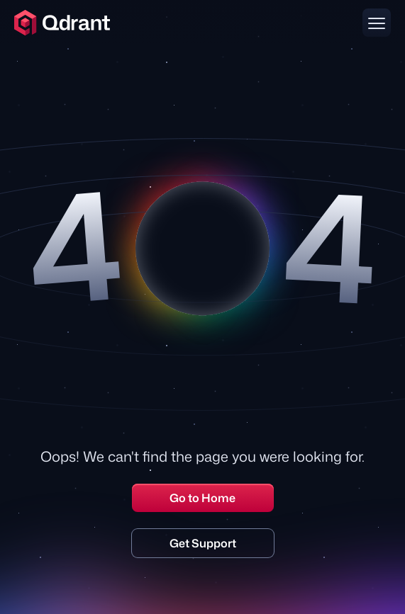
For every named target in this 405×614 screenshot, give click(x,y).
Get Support (203, 543)
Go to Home (202, 498)
